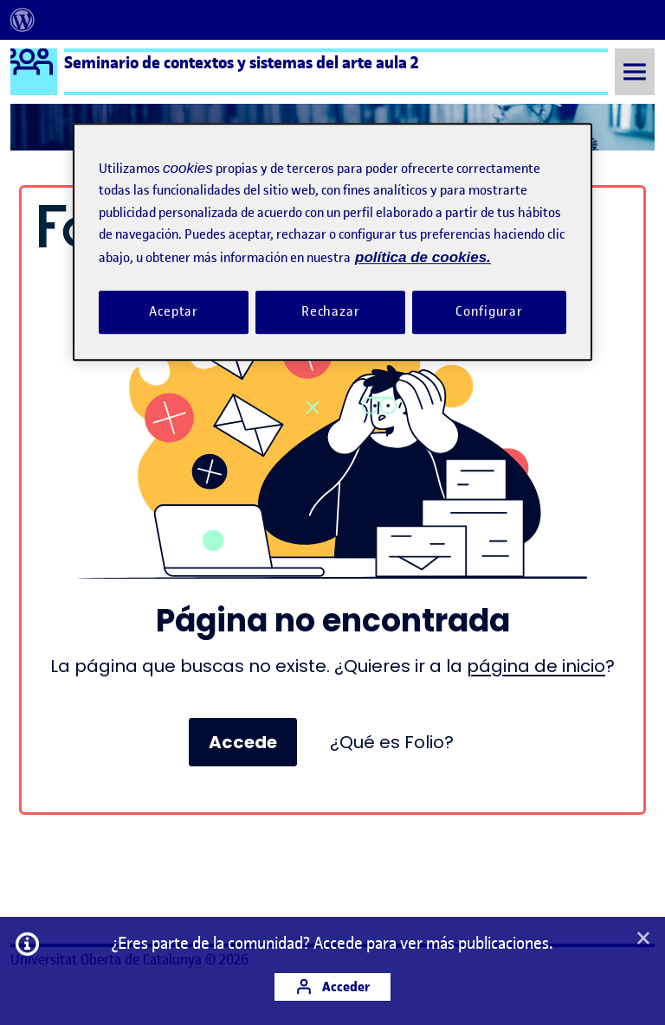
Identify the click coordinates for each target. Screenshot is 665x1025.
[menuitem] (22, 20)
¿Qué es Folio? (392, 742)
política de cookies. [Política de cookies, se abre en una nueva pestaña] (423, 257)
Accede (243, 742)
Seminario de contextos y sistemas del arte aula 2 (241, 62)
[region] (332, 242)
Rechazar (330, 311)
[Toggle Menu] (634, 71)
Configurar (489, 311)
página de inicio (536, 666)
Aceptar (173, 311)
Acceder (332, 986)
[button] (643, 939)
